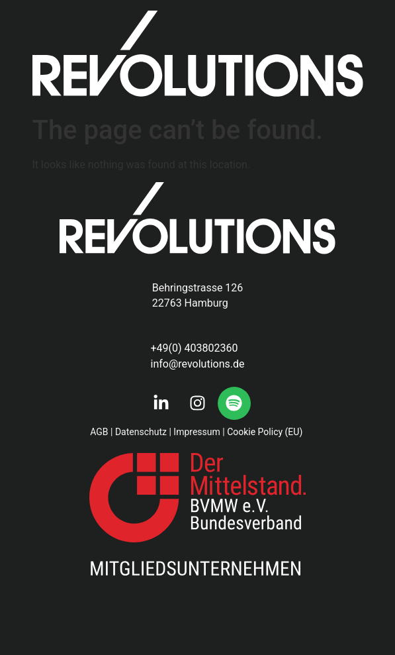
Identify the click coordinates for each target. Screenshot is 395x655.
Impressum (196, 432)
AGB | (101, 432)
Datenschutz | (142, 432)
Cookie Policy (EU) (266, 432)
